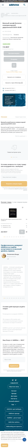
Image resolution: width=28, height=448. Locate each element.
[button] (3, 5)
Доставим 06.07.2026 (9, 88)
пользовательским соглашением (8, 440)
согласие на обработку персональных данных (17, 189)
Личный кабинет (14, 401)
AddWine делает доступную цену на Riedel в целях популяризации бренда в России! (14, 329)
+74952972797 (14, 383)
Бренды (14, 393)
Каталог (14, 391)
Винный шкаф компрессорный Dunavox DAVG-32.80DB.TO (11, 220)
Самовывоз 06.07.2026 (9, 90)
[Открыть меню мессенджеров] (24, 439)
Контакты (14, 398)
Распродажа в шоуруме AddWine (13, 314)
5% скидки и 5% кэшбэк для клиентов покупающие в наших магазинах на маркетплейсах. (13, 320)
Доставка (14, 396)
